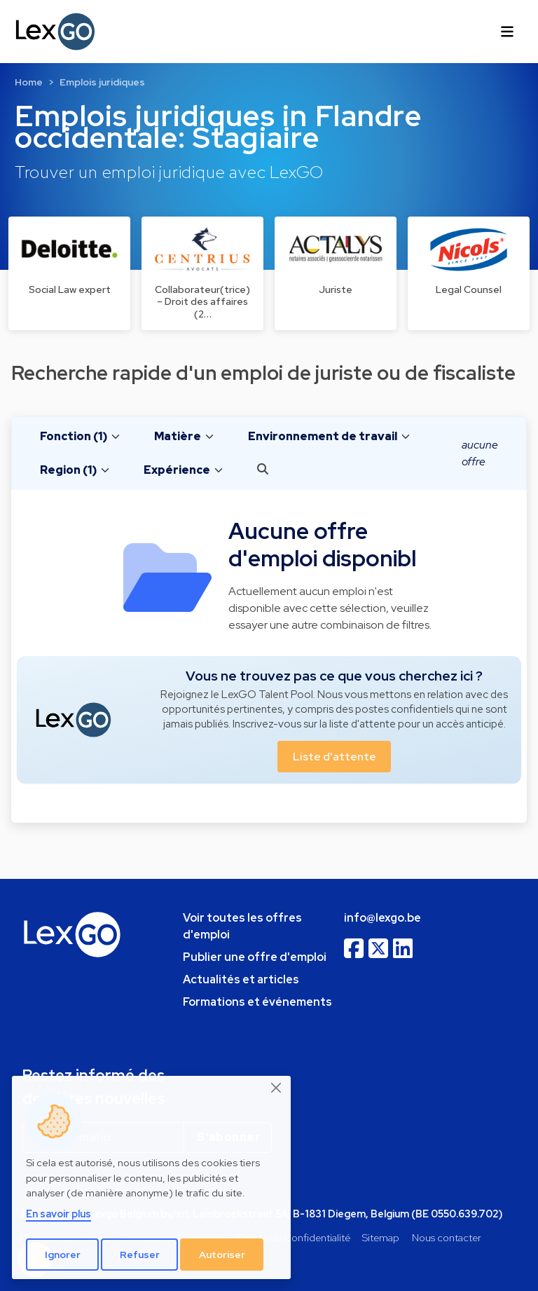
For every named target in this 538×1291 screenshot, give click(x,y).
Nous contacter (446, 1237)
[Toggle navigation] (507, 32)
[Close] (276, 1087)
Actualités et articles (241, 979)
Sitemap (380, 1237)
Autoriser (222, 1254)
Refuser (140, 1254)
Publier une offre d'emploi (254, 957)
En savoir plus (58, 1213)
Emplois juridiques (102, 82)
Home (29, 82)
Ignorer (63, 1254)
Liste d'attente (334, 756)
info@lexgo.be (382, 917)
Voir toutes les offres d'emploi (242, 926)
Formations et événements (257, 1002)
